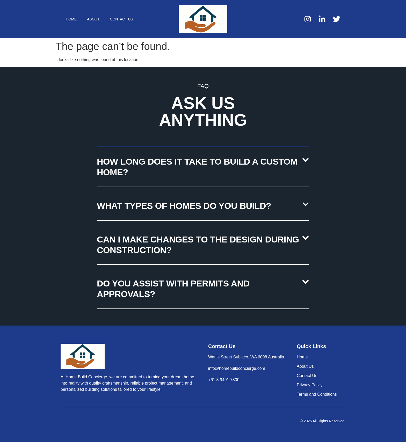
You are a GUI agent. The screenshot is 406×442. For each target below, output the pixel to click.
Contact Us (121, 19)
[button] (203, 167)
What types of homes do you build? (184, 206)
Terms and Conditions (317, 394)
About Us (305, 366)
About (93, 19)
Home (71, 19)
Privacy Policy (310, 385)
